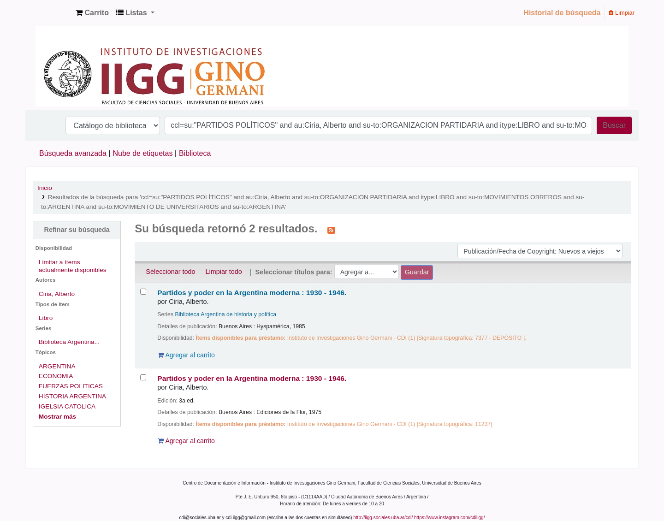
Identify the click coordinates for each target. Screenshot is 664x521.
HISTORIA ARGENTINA (72, 396)
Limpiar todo (224, 271)
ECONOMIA (56, 376)
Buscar (614, 125)
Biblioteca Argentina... (69, 341)
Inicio (44, 187)
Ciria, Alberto (57, 293)
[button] (92, 13)
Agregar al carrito (186, 355)
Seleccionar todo (170, 271)
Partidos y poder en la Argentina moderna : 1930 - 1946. (251, 292)
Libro (46, 317)
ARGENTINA (57, 366)
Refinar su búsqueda (76, 229)
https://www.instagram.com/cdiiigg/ (449, 517)
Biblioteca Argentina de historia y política (225, 314)
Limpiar (621, 12)
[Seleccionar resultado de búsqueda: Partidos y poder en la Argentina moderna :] (143, 292)
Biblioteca (195, 153)
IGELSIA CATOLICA (67, 406)
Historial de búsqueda (561, 13)
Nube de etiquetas (143, 153)
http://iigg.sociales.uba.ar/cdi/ (383, 517)
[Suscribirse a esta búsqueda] (331, 229)
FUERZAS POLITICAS (71, 386)
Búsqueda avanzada (73, 153)
